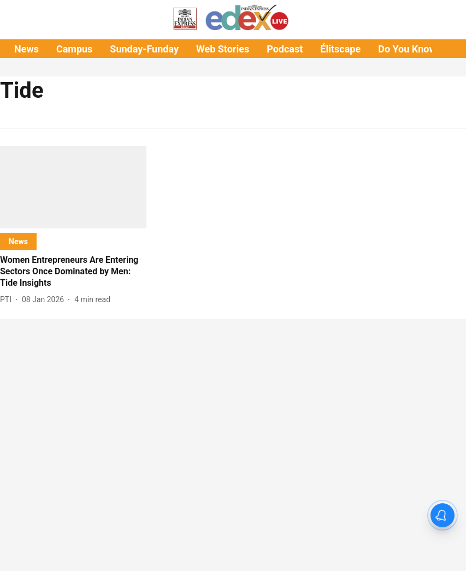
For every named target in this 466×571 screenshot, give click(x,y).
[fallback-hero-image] (73, 187)
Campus (74, 49)
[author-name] (8, 299)
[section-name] (18, 241)
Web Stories (222, 49)
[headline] (73, 272)
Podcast (285, 49)
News (26, 49)
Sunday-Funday (144, 49)
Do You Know (407, 49)
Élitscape (340, 49)
